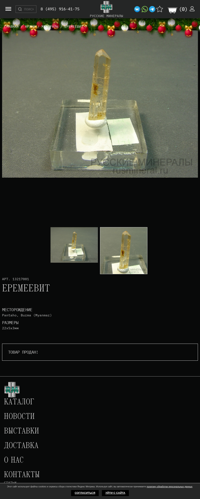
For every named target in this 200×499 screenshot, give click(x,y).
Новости (19, 417)
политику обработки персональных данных (169, 486)
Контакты (22, 475)
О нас (13, 460)
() (183, 9)
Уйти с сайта (115, 492)
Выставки (21, 431)
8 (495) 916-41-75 (60, 9)
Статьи (10, 482)
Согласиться (85, 492)
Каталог (19, 402)
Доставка (21, 446)
